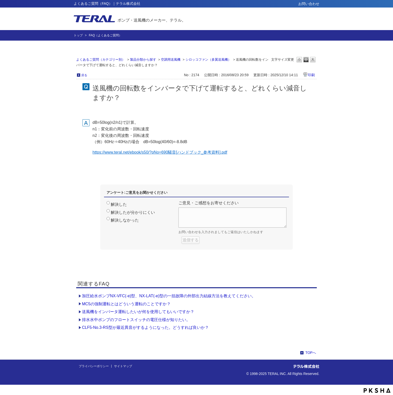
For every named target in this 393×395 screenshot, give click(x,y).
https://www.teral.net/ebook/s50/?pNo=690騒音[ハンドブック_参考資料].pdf (159, 152)
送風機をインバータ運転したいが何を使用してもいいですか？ (138, 312)
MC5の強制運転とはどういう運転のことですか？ (126, 304)
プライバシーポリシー (94, 366)
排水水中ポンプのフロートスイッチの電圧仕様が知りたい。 (136, 320)
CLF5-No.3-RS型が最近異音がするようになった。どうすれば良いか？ (145, 327)
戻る (84, 75)
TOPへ (310, 353)
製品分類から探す (143, 59)
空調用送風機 (170, 59)
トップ (78, 35)
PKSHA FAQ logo (377, 390)
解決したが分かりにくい (133, 212)
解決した (119, 204)
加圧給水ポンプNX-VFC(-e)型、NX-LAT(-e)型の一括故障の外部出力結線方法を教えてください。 (169, 296)
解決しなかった (125, 220)
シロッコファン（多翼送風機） (208, 59)
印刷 (311, 75)
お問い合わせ (308, 4)
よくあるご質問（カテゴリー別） (100, 59)
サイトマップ (123, 366)
